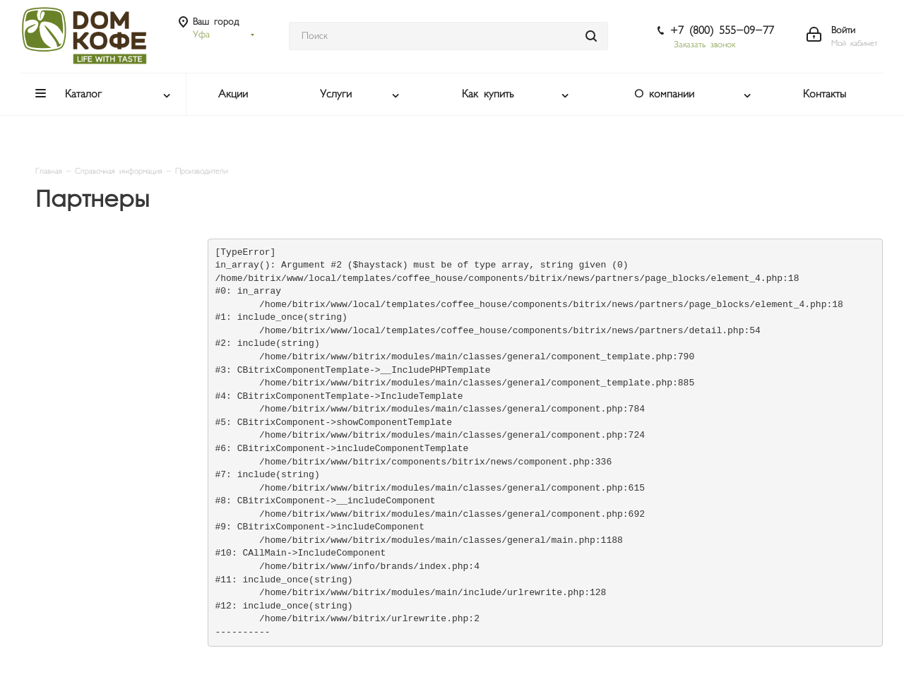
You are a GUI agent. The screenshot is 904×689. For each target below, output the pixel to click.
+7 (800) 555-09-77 (722, 31)
